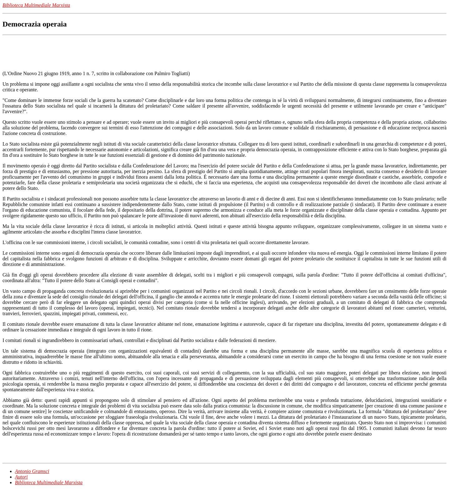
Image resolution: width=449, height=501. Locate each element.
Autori (21, 476)
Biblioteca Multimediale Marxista (49, 482)
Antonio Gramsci (32, 471)
